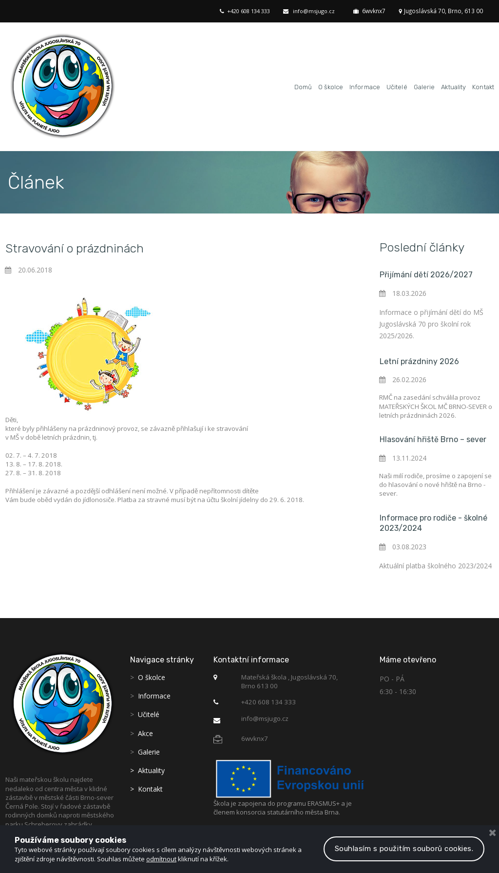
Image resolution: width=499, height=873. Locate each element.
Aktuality (453, 85)
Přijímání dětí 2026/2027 (426, 272)
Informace (364, 85)
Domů (303, 85)
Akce (145, 725)
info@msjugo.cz (319, 10)
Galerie (424, 85)
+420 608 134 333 (252, 10)
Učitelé (396, 85)
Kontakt (483, 85)
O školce (330, 85)
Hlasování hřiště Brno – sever (433, 434)
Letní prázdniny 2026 (419, 358)
